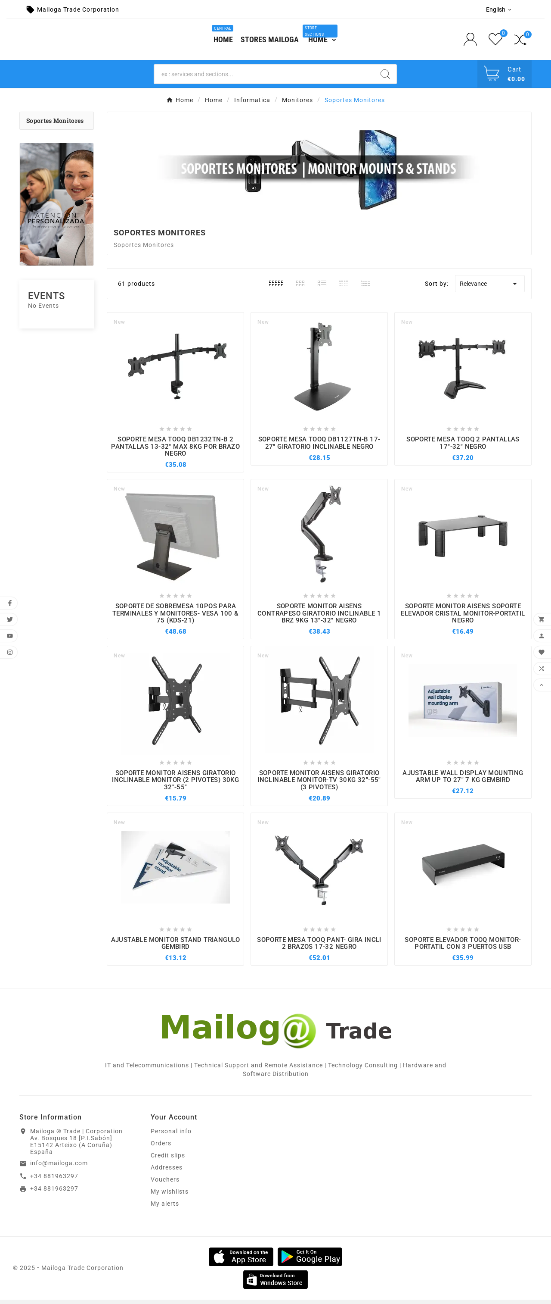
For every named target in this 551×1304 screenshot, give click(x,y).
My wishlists (170, 1195)
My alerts (165, 1207)
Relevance (490, 288)
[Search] (265, 78)
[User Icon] (473, 41)
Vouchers (165, 1183)
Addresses (167, 1171)
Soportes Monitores (55, 125)
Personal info (171, 1135)
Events (46, 300)
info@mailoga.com (59, 1167)
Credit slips (168, 1159)
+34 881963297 (54, 1180)
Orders (161, 1147)
